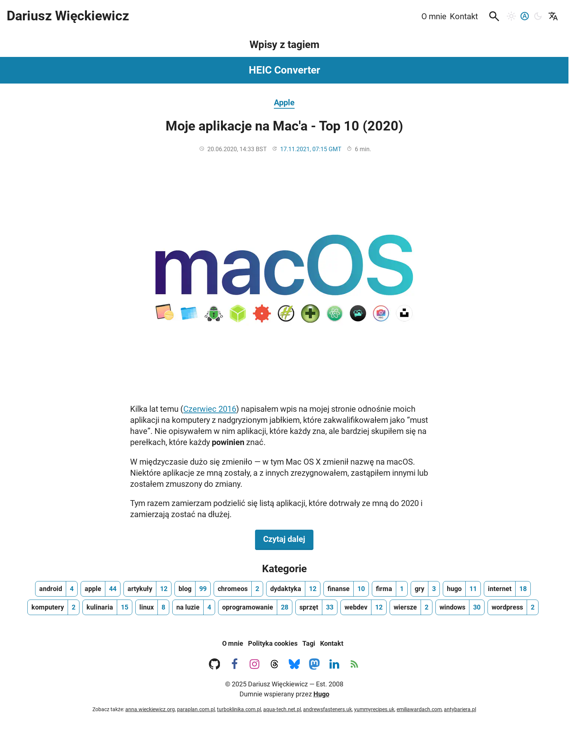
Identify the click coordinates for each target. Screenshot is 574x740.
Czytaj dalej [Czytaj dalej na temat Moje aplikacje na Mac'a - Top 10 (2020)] (288, 538)
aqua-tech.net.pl (282, 709)
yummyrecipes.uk (374, 709)
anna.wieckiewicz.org (150, 709)
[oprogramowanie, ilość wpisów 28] (255, 607)
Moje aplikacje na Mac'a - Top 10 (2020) (284, 126)
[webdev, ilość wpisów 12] (363, 607)
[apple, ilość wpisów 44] (100, 589)
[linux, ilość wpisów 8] (152, 607)
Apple (284, 102)
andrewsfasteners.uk (327, 709)
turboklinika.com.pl (239, 709)
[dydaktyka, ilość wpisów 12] (293, 589)
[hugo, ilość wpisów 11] (462, 589)
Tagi (308, 643)
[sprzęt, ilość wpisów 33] (316, 607)
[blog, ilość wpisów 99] (192, 589)
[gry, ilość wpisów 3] (425, 589)
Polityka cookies (273, 643)
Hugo (321, 694)
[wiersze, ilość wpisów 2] (411, 607)
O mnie (232, 643)
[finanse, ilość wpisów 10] (346, 589)
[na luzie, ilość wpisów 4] (193, 607)
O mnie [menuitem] (433, 16)
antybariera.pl (460, 709)
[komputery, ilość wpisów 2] (53, 607)
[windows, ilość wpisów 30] (460, 607)
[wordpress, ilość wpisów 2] (513, 607)
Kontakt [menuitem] (464, 16)
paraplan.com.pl (196, 709)
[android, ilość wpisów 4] (56, 589)
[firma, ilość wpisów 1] (390, 589)
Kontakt (331, 643)
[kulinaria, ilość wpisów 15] (107, 607)
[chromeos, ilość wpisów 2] (238, 589)
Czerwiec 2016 (209, 409)
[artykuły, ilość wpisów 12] (147, 589)
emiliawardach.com (419, 709)
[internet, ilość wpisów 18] (507, 589)
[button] (494, 16)
